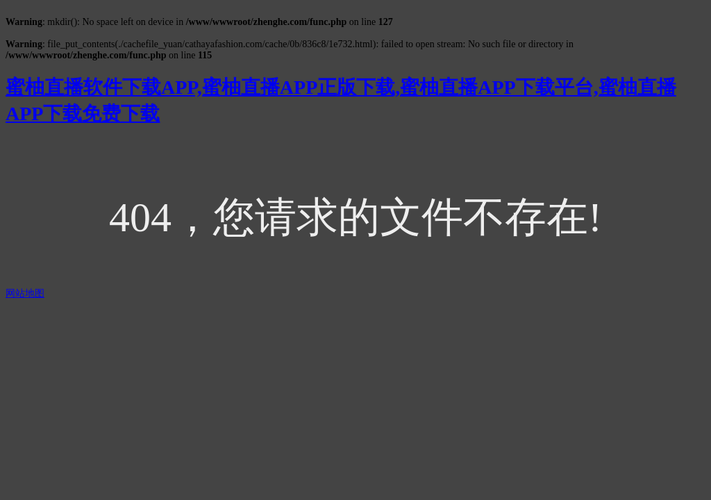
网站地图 (25, 293)
